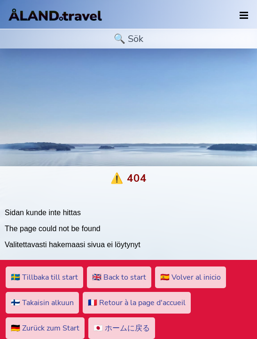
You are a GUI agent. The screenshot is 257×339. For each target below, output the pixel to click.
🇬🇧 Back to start (119, 277)
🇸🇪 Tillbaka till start (44, 277)
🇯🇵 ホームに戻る (121, 328)
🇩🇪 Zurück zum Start (45, 328)
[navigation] (244, 16)
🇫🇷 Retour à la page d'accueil (137, 303)
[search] (128, 38)
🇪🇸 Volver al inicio (190, 277)
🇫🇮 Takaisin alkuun (42, 303)
